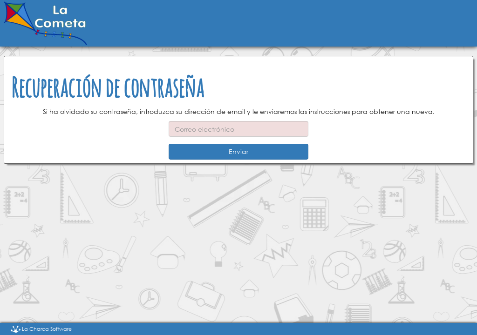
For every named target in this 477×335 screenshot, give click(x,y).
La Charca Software (41, 329)
